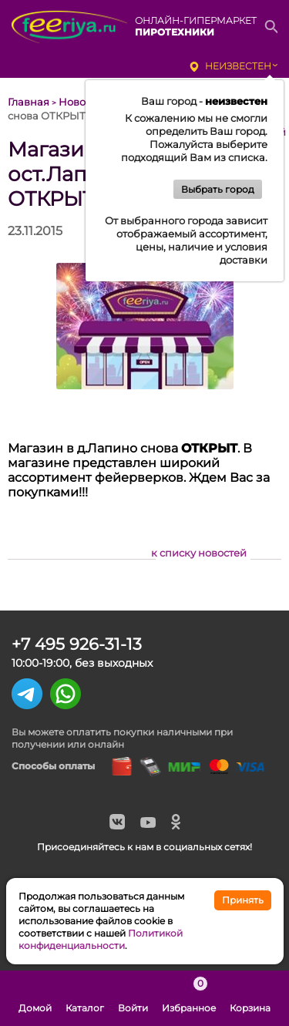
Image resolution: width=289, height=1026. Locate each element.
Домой (35, 998)
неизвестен (238, 66)
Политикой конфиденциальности (100, 939)
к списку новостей (199, 553)
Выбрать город (217, 189)
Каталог (85, 998)
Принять (243, 900)
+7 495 (77, 644)
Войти (133, 998)
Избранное (189, 998)
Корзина (250, 998)
